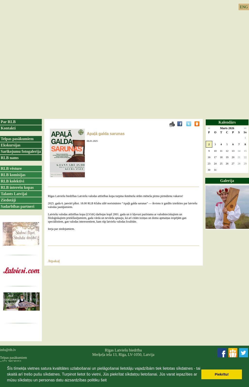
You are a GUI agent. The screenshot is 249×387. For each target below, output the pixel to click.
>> (245, 128)
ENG (244, 7)
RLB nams (9, 158)
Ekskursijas (10, 145)
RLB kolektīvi (12, 181)
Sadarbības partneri (17, 206)
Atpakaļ (54, 261)
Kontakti (8, 128)
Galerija (227, 181)
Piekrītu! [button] (222, 374)
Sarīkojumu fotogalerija (21, 151)
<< (209, 128)
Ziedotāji (8, 200)
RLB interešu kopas (17, 187)
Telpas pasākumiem (17, 139)
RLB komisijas (13, 175)
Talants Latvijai (14, 194)
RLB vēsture (11, 168)
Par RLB (8, 122)
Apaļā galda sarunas (106, 134)
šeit (104, 380)
